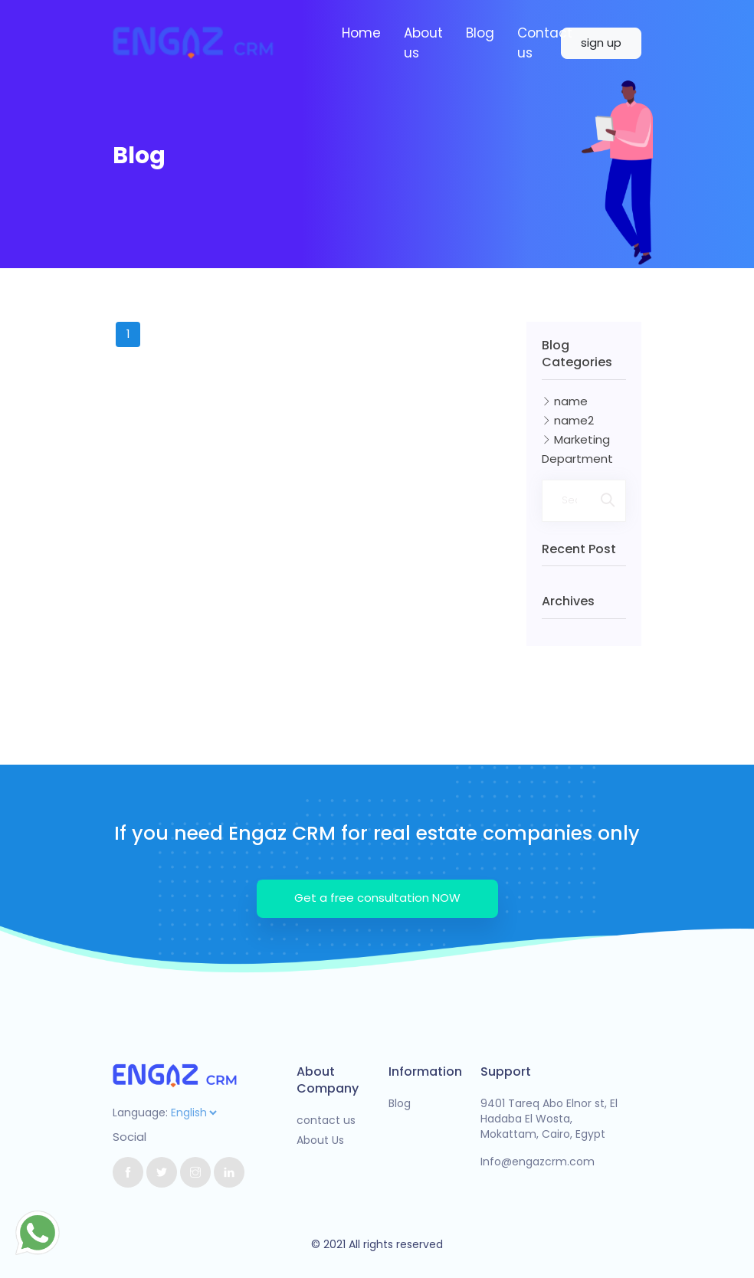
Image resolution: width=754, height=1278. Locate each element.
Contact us (544, 43)
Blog (480, 33)
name (565, 401)
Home (361, 33)
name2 (568, 420)
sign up (601, 42)
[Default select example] (193, 1112)
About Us (320, 1140)
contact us (326, 1120)
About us (423, 43)
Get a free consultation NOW (377, 898)
